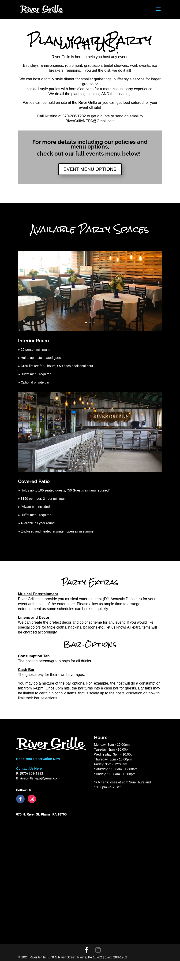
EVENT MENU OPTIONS (90, 169)
